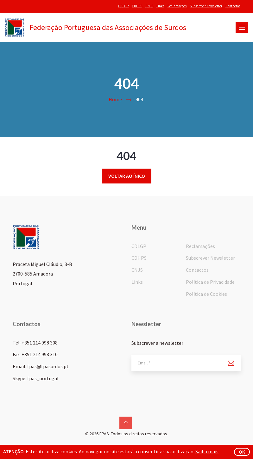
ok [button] (242, 452)
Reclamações (177, 6)
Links (160, 6)
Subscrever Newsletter (206, 6)
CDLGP (123, 6)
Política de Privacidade (210, 282)
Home (115, 99)
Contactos (232, 6)
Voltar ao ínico (126, 176)
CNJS (149, 6)
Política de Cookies (206, 294)
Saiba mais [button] (206, 451)
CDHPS (137, 6)
